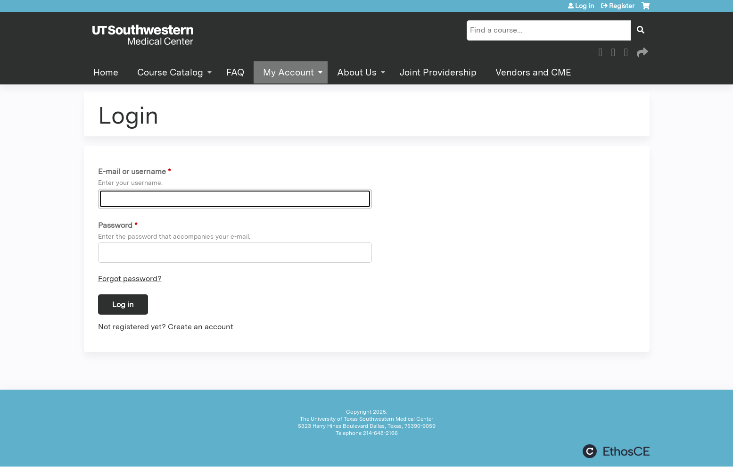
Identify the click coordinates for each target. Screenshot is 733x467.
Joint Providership (438, 72)
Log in (584, 5)
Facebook (603, 51)
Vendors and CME (533, 72)
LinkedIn (629, 51)
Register (621, 5)
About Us (357, 72)
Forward (641, 51)
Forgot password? (130, 278)
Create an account (200, 326)
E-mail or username (132, 171)
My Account (288, 72)
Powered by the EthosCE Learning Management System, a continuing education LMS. (616, 451)
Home (105, 72)
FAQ (235, 72)
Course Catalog (170, 72)
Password (115, 225)
